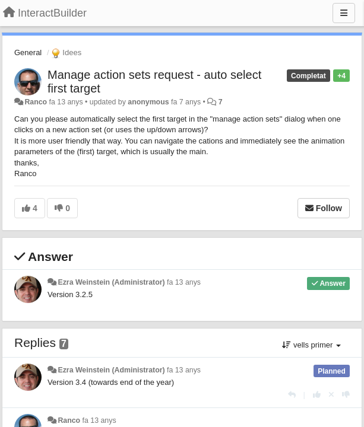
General (28, 52)
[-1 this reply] (346, 394)
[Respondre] (292, 394)
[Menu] (344, 13)
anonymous (148, 102)
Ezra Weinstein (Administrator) (111, 282)
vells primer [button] (311, 344)
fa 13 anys (184, 282)
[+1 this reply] (317, 394)
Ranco (35, 102)
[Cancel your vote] (331, 394)
